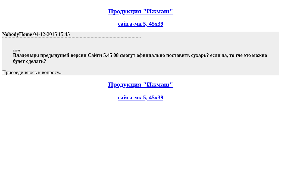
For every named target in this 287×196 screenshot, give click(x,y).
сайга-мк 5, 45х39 (140, 23)
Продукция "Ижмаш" (140, 11)
